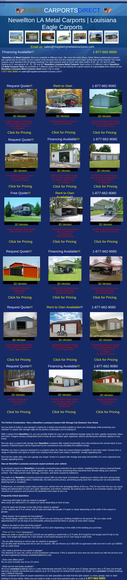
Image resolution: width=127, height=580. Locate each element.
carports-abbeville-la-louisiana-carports (22, 5)
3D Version (19, 116)
